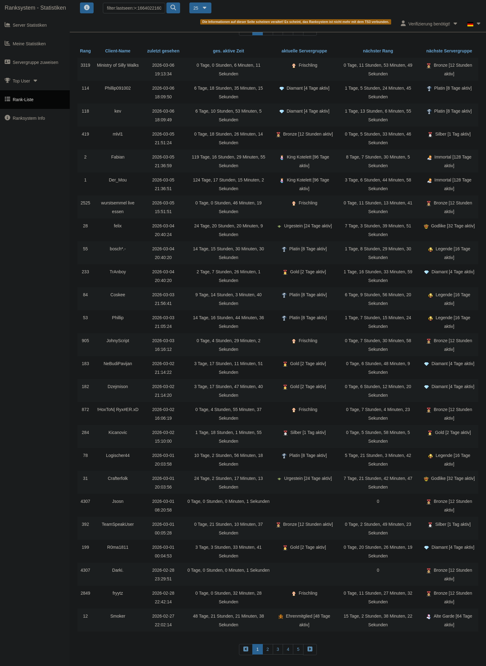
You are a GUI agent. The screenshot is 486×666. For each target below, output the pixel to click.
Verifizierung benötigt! (429, 23)
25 (200, 8)
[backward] (246, 649)
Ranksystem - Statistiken (35, 8)
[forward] (310, 649)
